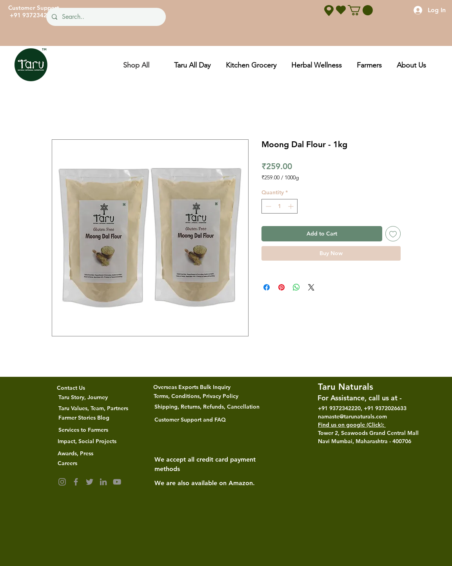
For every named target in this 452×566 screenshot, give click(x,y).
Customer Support (33, 7)
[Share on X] (311, 287)
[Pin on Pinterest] (281, 287)
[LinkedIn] (103, 482)
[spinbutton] (279, 206)
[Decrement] (267, 206)
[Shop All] (136, 65)
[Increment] (291, 206)
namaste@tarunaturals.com (352, 416)
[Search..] (105, 17)
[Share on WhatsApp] (296, 287)
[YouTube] (117, 482)
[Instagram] (62, 482)
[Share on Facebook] (266, 287)
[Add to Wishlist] (393, 233)
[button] (360, 10)
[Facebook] (76, 482)
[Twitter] (89, 482)
